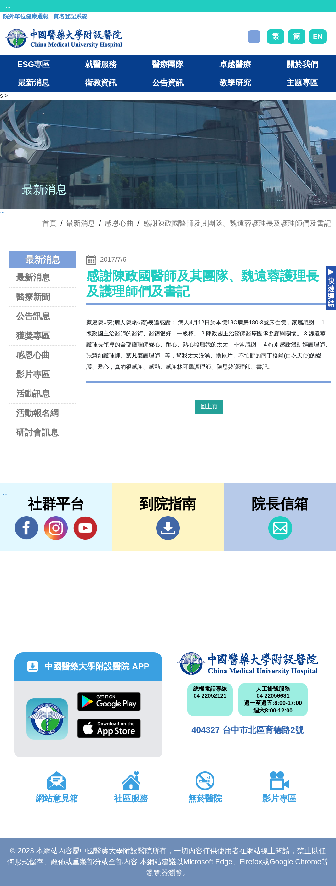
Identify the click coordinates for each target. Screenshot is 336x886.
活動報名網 (37, 413)
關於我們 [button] (302, 64)
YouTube (85, 528)
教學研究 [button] (235, 82)
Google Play (109, 701)
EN (317, 36)
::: (8, 6)
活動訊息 (33, 393)
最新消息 (33, 277)
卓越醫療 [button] (235, 64)
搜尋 (254, 36)
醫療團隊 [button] (168, 64)
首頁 (49, 223)
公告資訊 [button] (168, 82)
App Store (109, 728)
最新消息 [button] (33, 82)
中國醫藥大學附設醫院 (247, 663)
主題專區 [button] (302, 82)
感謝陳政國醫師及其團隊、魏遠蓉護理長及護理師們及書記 (237, 223)
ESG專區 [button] (33, 64)
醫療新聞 (33, 297)
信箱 (280, 528)
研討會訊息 (37, 432)
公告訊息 (33, 316)
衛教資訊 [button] (101, 82)
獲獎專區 (33, 335)
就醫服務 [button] (101, 64)
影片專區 (33, 374)
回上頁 (208, 406)
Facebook (26, 528)
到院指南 (168, 528)
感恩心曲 (119, 223)
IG (56, 528)
